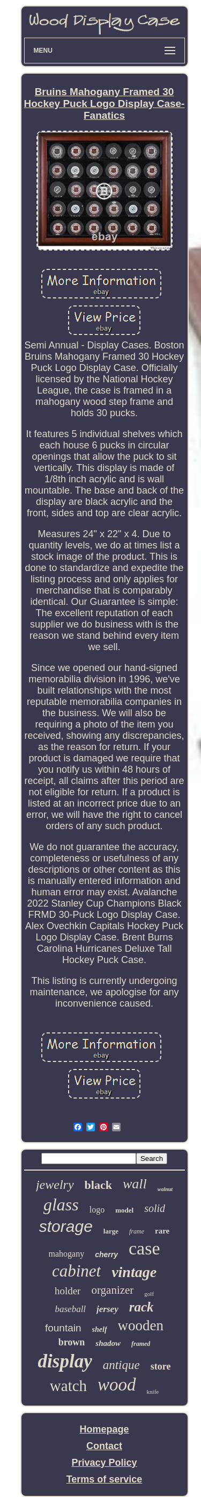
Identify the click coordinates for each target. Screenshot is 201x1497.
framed (140, 1344)
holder (68, 1290)
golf (149, 1294)
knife (153, 1391)
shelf (99, 1329)
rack (141, 1307)
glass (61, 1204)
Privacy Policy (104, 1462)
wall (135, 1184)
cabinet (76, 1270)
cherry (106, 1254)
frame (136, 1231)
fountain (63, 1328)
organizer (112, 1290)
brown (71, 1342)
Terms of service (104, 1479)
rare (162, 1231)
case (144, 1248)
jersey (107, 1309)
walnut (165, 1189)
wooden (140, 1325)
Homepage (104, 1429)
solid (154, 1208)
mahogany (67, 1253)
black (98, 1185)
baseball (70, 1309)
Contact (104, 1446)
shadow (108, 1343)
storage (66, 1226)
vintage (134, 1272)
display (65, 1361)
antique (121, 1365)
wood (117, 1384)
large (110, 1231)
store (161, 1366)
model (124, 1210)
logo (97, 1209)
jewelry (55, 1185)
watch (68, 1385)
